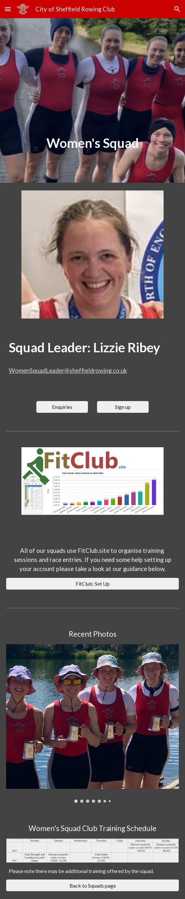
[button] (8, 9)
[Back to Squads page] (92, 885)
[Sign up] (122, 406)
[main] (92, 143)
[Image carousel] (92, 723)
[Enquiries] (62, 406)
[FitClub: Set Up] (92, 583)
